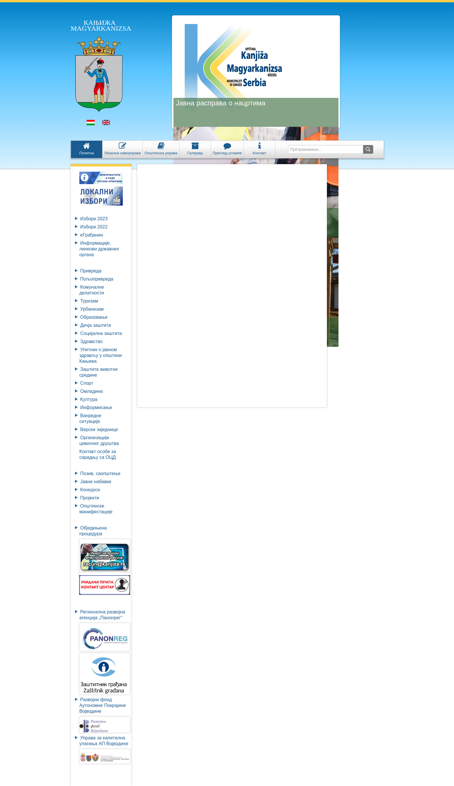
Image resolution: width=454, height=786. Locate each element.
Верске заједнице (99, 429)
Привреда (91, 270)
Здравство (91, 341)
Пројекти (89, 497)
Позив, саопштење (100, 473)
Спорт (86, 383)
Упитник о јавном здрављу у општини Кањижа (100, 355)
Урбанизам (92, 309)
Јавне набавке (95, 481)
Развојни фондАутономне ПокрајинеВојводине (102, 705)
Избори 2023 (94, 218)
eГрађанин (91, 234)
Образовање (93, 317)
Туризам (89, 300)
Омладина (91, 391)
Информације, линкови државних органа (99, 249)
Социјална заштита (101, 333)
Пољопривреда (96, 278)
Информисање (96, 407)
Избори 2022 (94, 226)
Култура (88, 399)
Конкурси (90, 489)
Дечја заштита (95, 325)
